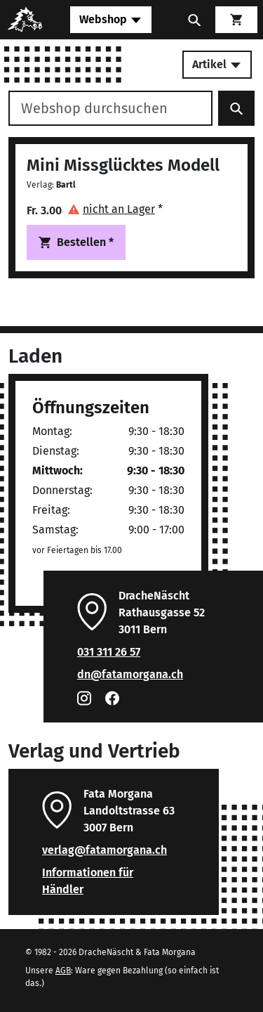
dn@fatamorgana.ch (130, 674)
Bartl (66, 185)
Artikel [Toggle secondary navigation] (217, 64)
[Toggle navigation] (110, 19)
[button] (115, 209)
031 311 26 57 (108, 652)
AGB (63, 970)
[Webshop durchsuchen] (110, 108)
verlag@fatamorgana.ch (104, 850)
